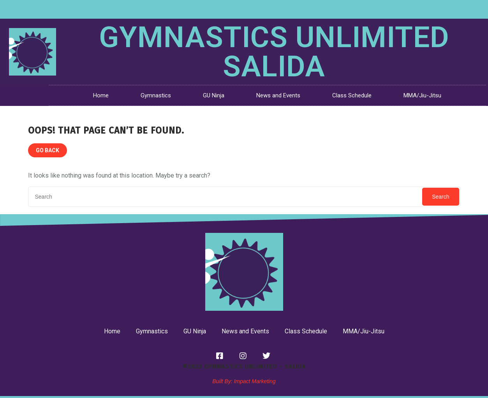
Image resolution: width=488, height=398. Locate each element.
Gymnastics (156, 95)
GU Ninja (213, 95)
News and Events (278, 95)
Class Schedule (352, 95)
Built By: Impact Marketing (244, 381)
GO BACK (47, 150)
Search (440, 197)
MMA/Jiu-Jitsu (422, 95)
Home (101, 95)
